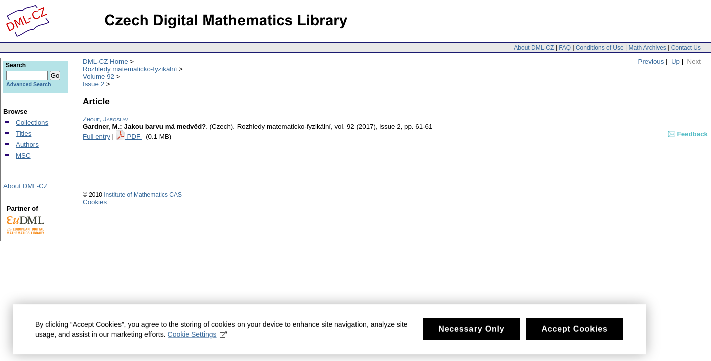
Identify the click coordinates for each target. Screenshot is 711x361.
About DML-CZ (534, 47)
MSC (23, 155)
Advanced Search (28, 84)
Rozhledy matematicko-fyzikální (130, 69)
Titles (23, 133)
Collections (32, 122)
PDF (134, 136)
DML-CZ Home (105, 61)
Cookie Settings (197, 337)
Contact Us (686, 47)
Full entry (96, 136)
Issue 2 (93, 84)
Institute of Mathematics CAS (143, 194)
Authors (27, 144)
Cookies (95, 202)
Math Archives (647, 47)
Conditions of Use (600, 47)
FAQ (565, 47)
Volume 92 (98, 76)
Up (675, 61)
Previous (651, 61)
